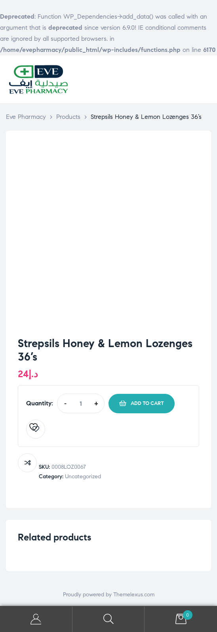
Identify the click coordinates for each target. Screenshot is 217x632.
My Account (36, 619)
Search (108, 619)
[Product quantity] (80, 403)
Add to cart (147, 403)
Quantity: (39, 403)
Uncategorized (83, 476)
